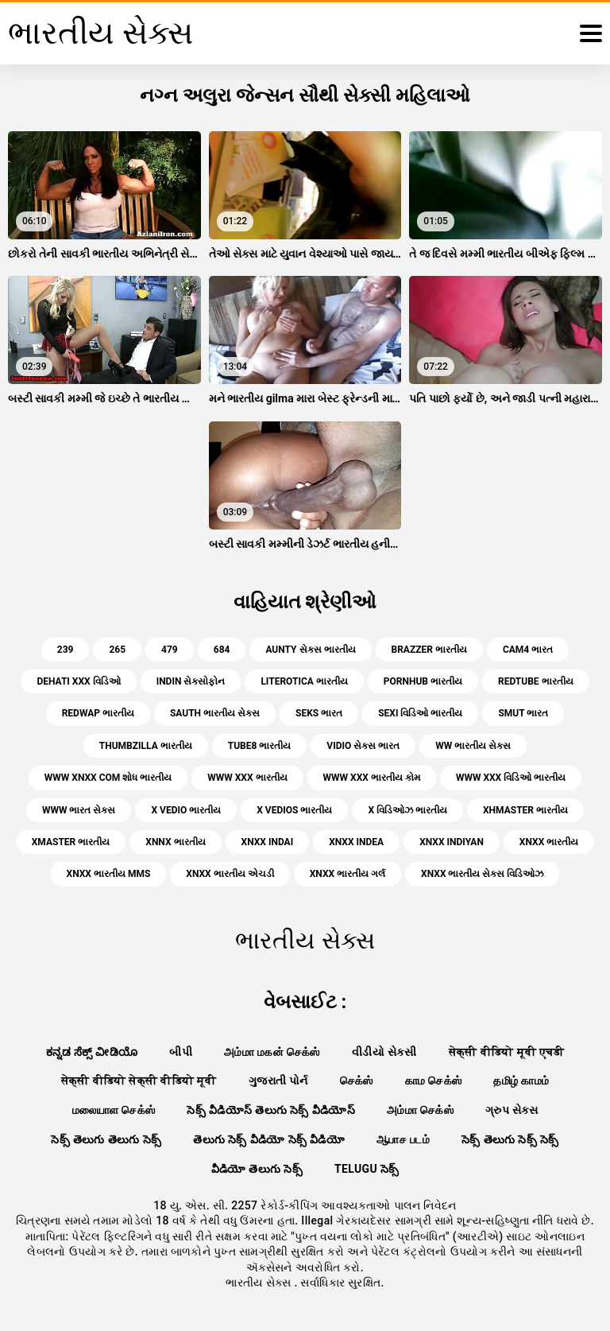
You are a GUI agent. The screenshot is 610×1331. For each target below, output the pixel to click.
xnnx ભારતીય (175, 842)
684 (222, 649)
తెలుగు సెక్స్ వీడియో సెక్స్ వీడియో (269, 1139)
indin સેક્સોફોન (191, 681)
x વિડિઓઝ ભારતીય (407, 810)
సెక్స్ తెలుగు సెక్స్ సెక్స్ (510, 1139)
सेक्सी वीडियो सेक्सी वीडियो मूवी (139, 1080)
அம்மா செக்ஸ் (420, 1110)
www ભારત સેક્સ (78, 810)
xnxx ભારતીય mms (109, 873)
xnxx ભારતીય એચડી (229, 873)
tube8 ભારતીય (259, 745)
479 (169, 649)
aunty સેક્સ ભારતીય (310, 649)
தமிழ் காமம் (521, 1080)
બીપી (180, 1052)
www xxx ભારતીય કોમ (371, 777)
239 (65, 649)
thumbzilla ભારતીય (145, 745)
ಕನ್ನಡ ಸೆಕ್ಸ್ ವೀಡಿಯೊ (91, 1052)
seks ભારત (318, 713)
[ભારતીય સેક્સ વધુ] (591, 33)
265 (117, 649)
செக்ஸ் (356, 1080)
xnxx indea (356, 842)
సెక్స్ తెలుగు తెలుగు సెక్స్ (106, 1139)
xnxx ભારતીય (548, 842)
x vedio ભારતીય (186, 810)
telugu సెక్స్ (367, 1168)
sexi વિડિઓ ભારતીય (420, 713)
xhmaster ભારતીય (525, 810)
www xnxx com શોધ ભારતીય (108, 777)
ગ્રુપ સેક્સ (511, 1110)
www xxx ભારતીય (247, 777)
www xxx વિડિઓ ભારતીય (511, 777)
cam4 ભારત (528, 649)
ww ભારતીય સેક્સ (473, 745)
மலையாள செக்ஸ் (113, 1110)
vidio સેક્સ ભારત (363, 745)
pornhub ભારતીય (423, 681)
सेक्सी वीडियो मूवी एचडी (506, 1052)
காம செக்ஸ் (433, 1080)
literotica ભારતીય (304, 681)
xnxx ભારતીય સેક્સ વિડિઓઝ (482, 873)
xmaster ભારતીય (71, 842)
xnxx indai (267, 842)
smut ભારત (523, 713)
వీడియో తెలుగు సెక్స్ (257, 1168)
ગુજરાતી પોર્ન (278, 1080)
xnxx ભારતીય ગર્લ (347, 873)
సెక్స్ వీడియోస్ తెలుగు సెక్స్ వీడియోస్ (271, 1110)
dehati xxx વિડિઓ (78, 681)
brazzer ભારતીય (429, 649)
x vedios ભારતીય (294, 810)
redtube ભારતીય (535, 681)
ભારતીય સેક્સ (260, 1282)
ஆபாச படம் (403, 1139)
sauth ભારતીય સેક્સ (215, 713)
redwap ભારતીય (98, 713)
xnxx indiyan (451, 842)
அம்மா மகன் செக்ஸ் (272, 1052)
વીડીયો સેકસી (384, 1052)
